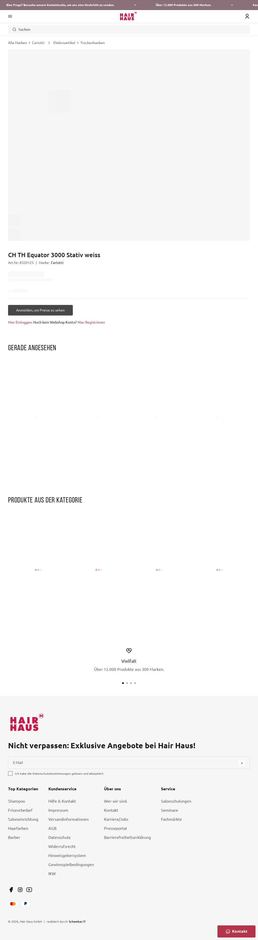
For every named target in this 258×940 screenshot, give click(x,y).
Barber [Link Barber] (14, 837)
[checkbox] (10, 773)
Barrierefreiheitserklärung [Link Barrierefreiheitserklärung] (127, 837)
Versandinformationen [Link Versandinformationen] (68, 819)
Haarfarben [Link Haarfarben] (18, 828)
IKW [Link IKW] (52, 873)
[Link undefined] (11, 890)
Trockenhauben (92, 43)
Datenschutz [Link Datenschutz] (59, 837)
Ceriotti (38, 43)
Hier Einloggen (20, 322)
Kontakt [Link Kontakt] (111, 810)
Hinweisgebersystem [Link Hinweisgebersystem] (67, 855)
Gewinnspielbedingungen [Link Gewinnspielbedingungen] (71, 864)
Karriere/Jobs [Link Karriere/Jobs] (116, 819)
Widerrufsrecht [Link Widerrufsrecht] (62, 846)
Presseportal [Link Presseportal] (115, 828)
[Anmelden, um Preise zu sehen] (40, 310)
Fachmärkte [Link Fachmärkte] (171, 819)
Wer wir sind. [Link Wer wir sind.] (115, 801)
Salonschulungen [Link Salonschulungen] (176, 801)
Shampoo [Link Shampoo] (16, 801)
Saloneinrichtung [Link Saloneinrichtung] (23, 819)
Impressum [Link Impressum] (58, 810)
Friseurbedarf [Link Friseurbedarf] (20, 810)
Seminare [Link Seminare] (169, 810)
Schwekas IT (77, 921)
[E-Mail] (129, 762)
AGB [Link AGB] (52, 828)
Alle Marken (17, 43)
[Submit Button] (242, 763)
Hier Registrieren (91, 322)
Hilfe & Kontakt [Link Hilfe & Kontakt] (62, 801)
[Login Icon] (247, 16)
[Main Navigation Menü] (10, 16)
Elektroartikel (64, 43)
